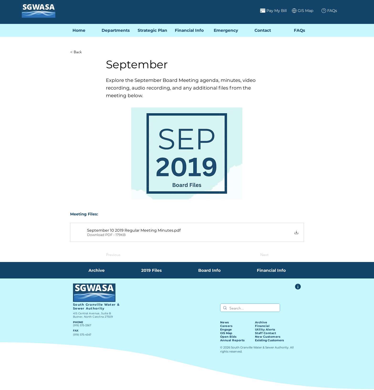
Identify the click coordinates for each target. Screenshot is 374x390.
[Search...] (249, 308)
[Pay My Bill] (254, 10)
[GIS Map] (300, 10)
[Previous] (122, 255)
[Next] (256, 255)
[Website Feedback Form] (298, 286)
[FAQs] (327, 10)
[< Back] (86, 52)
